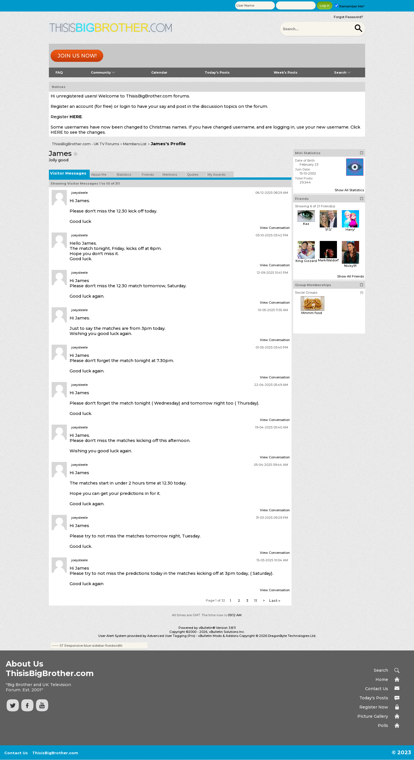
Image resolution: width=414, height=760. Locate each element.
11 (255, 600)
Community (103, 72)
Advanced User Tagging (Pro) (171, 636)
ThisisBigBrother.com (55, 753)
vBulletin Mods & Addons (218, 636)
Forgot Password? (348, 17)
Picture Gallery (372, 716)
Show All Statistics (349, 190)
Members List (135, 144)
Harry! (350, 229)
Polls (383, 725)
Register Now (373, 707)
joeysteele (79, 193)
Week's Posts (286, 72)
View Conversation (275, 228)
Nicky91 (350, 266)
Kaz (306, 224)
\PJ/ (328, 229)
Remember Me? (350, 6)
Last (274, 600)
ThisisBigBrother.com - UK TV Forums (85, 144)
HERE (76, 116)
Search (342, 72)
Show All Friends (350, 276)
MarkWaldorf (328, 260)
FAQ (59, 72)
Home (381, 679)
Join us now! (77, 56)
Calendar (159, 72)
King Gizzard (306, 261)
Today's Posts (217, 72)
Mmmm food (311, 313)
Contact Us (376, 688)
